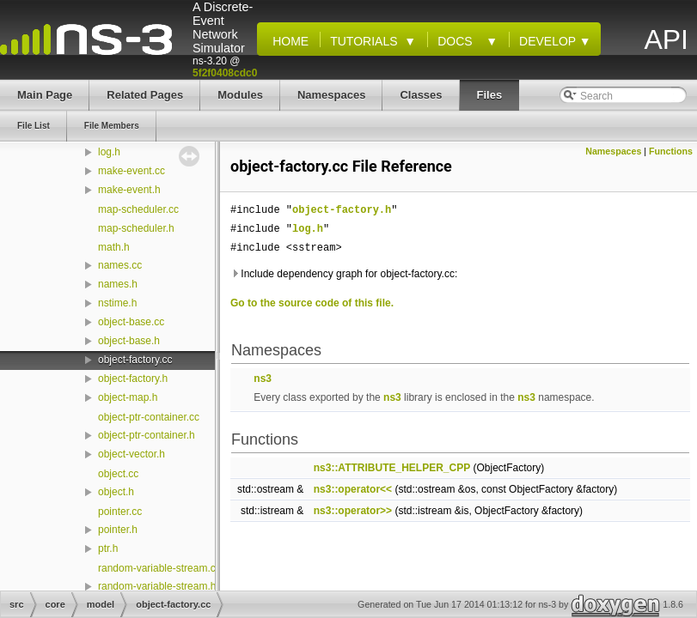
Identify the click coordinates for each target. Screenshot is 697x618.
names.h (118, 284)
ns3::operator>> (353, 511)
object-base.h (129, 341)
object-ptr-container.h (146, 435)
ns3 (263, 379)
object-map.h (127, 397)
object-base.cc (131, 322)
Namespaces (613, 151)
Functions (671, 151)
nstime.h (117, 303)
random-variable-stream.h (157, 586)
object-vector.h (131, 454)
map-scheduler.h (136, 228)
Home (287, 41)
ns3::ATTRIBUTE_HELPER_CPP (392, 468)
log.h (109, 152)
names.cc (120, 265)
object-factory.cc (135, 360)
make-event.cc (131, 171)
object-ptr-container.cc (148, 417)
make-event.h (129, 190)
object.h (116, 492)
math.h (114, 247)
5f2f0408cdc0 (225, 73)
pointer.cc (120, 512)
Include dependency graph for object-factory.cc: (343, 274)
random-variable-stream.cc (159, 568)
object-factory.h (133, 379)
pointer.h (118, 530)
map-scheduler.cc (138, 209)
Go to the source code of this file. (312, 303)
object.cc (118, 474)
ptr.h (108, 548)
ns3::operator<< (353, 489)
